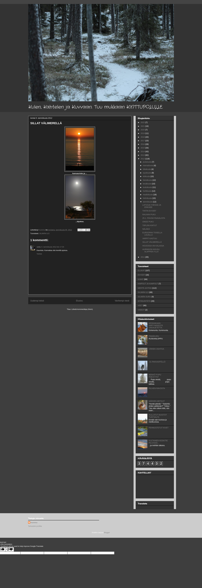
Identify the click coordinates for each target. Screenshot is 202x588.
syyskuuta (147, 173)
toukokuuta (147, 187)
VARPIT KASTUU (149, 238)
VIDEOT (141, 310)
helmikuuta (147, 198)
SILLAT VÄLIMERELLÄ (152, 242)
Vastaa (39, 254)
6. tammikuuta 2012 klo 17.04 (52, 247)
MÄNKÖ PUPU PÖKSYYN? (155, 376)
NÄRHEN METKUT (157, 401)
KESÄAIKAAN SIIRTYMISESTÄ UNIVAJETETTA (156, 325)
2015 (143, 148)
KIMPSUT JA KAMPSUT (148, 284)
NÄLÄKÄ (146, 229)
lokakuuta (147, 169)
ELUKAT (141, 270)
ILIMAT (141, 279)
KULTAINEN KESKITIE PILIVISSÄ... (158, 442)
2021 (143, 126)
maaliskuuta (148, 195)
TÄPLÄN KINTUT (149, 225)
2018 (143, 137)
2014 (143, 151)
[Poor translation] (9, 549)
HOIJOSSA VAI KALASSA (153, 246)
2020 (143, 130)
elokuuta (146, 176)
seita (39, 247)
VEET (140, 305)
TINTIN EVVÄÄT (149, 211)
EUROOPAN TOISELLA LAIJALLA (152, 234)
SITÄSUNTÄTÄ (144, 301)
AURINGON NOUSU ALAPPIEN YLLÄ (151, 250)
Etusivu (79, 301)
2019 (143, 133)
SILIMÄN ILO (44, 233)
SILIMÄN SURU (144, 297)
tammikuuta (148, 202)
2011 (143, 257)
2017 (143, 141)
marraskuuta (148, 165)
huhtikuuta (147, 191)
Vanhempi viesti (122, 301)
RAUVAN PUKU (149, 214)
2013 (143, 155)
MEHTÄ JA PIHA (145, 288)
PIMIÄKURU (154, 336)
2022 (143, 122)
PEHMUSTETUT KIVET (158, 428)
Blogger (107, 533)
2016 (143, 144)
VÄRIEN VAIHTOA (156, 349)
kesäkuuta (147, 184)
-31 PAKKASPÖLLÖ (157, 362)
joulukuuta (147, 162)
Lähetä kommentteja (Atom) (82, 309)
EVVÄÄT (141, 275)
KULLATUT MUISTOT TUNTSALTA (158, 416)
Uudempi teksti (37, 301)
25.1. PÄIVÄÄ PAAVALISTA (153, 218)
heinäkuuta (147, 180)
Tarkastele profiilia (35, 526)
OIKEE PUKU (148, 222)
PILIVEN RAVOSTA (157, 388)
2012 (143, 159)
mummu (34, 523)
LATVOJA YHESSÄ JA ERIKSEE (151, 206)
